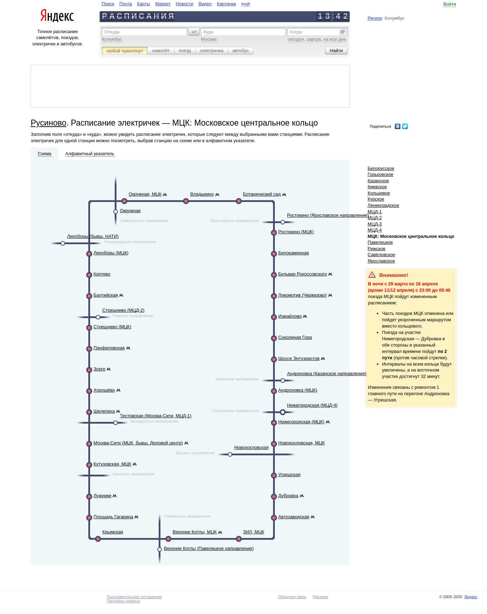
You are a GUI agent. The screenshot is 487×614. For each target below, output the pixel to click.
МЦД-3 (375, 224)
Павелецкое (380, 242)
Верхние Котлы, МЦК (195, 531)
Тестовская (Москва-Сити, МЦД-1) (155, 415)
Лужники (103, 495)
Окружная (130, 210)
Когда (296, 31)
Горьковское (380, 174)
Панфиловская (109, 347)
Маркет (162, 3)
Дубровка (288, 495)
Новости (185, 3)
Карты (143, 3)
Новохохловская (251, 447)
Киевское (377, 186)
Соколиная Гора (295, 337)
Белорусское (381, 168)
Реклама (320, 597)
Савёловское (381, 254)
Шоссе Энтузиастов (299, 358)
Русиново (48, 122)
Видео (204, 3)
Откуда (112, 31)
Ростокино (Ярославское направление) (328, 215)
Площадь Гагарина (113, 516)
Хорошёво (104, 390)
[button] (194, 31)
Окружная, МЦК (145, 194)
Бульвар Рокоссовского (302, 274)
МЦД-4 (375, 230)
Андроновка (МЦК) (297, 390)
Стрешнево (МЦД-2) (123, 310)
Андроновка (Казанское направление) (327, 373)
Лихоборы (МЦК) (111, 252)
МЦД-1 (375, 211)
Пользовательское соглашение (134, 597)
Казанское (378, 180)
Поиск (108, 3)
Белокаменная (293, 252)
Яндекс (470, 597)
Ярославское (381, 261)
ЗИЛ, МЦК (253, 531)
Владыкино (202, 194)
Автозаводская (293, 516)
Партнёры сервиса (123, 601)
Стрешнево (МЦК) (112, 326)
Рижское (377, 248)
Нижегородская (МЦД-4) (312, 405)
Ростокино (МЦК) (296, 231)
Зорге (99, 369)
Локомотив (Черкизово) (302, 295)
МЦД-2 (375, 217)
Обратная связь (292, 597)
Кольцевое (379, 193)
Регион (375, 18)
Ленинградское (383, 205)
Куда (208, 31)
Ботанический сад (262, 194)
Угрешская (289, 474)
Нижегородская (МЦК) (301, 421)
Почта (125, 3)
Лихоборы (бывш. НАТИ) (93, 236)
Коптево (102, 274)
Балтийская (106, 295)
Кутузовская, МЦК (112, 464)
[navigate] (176, 3)
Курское (376, 199)
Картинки (226, 3)
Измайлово (290, 316)
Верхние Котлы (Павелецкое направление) (209, 548)
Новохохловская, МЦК (301, 442)
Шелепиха (104, 411)
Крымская (112, 531)
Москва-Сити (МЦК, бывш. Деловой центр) (138, 442)
